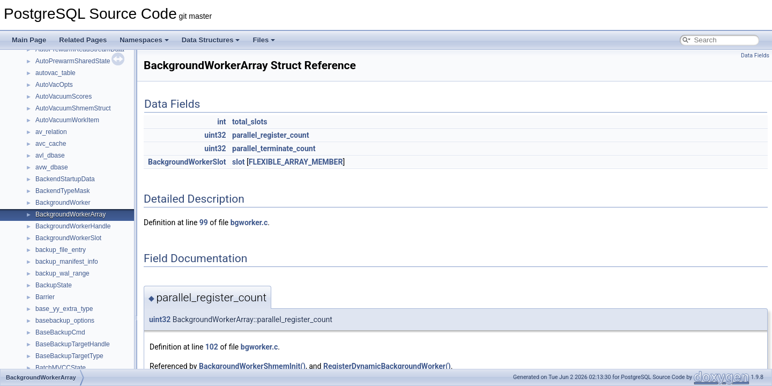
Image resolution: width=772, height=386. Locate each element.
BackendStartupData (65, 179)
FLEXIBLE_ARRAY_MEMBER (296, 162)
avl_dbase (50, 155)
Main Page (29, 40)
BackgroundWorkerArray (70, 214)
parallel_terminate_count (273, 148)
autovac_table (55, 73)
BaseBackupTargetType (69, 356)
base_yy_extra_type (64, 309)
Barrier (45, 297)
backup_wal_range (62, 273)
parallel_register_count (270, 135)
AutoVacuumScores (63, 96)
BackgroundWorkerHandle (73, 226)
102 (211, 347)
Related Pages (83, 40)
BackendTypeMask (62, 191)
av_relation (51, 132)
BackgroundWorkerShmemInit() (252, 366)
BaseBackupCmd (60, 332)
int (221, 121)
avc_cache (50, 143)
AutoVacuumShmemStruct (73, 108)
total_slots (249, 121)
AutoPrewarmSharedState (72, 61)
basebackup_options (64, 320)
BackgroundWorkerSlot (68, 238)
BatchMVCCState (60, 368)
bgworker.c (249, 222)
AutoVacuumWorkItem (67, 120)
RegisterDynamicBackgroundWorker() (387, 366)
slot (238, 162)
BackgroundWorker (63, 202)
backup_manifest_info (66, 261)
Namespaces (144, 40)
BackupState (53, 285)
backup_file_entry (60, 250)
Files (264, 40)
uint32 (215, 135)
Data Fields (755, 55)
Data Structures (211, 40)
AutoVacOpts (54, 84)
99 (203, 222)
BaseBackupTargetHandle (72, 344)
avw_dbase (51, 167)
